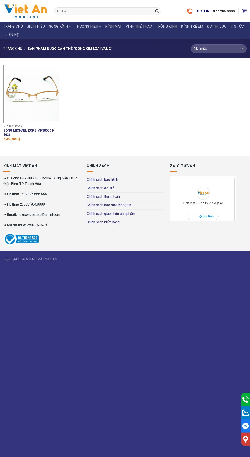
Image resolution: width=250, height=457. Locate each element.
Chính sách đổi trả (100, 188)
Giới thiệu (36, 26)
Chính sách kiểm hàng (103, 222)
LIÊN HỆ (12, 35)
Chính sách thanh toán (103, 196)
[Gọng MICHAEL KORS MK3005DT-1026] (32, 94)
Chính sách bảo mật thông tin (109, 205)
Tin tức (237, 26)
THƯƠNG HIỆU (88, 26)
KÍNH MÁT (113, 26)
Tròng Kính (166, 26)
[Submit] (157, 11)
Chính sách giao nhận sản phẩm (111, 214)
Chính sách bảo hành (102, 179)
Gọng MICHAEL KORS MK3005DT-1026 (29, 133)
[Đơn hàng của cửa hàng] (219, 48)
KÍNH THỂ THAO (139, 26)
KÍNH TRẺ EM (192, 26)
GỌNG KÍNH (60, 26)
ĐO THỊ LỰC (216, 26)
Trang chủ (13, 26)
